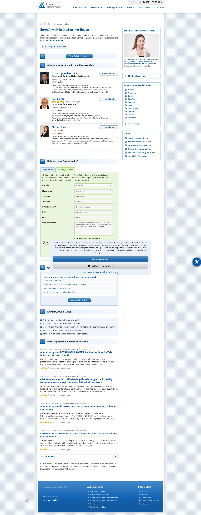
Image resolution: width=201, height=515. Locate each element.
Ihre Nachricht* (49, 222)
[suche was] (60, 16)
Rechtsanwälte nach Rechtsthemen (103, 501)
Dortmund (132, 117)
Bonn (130, 105)
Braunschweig (133, 108)
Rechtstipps (96, 8)
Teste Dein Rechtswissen (79, 56)
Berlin (130, 96)
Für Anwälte (144, 8)
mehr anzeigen (134, 124)
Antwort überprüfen (79, 300)
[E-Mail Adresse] (93, 207)
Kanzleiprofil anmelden (99, 491)
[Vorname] (93, 196)
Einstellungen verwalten (100, 266)
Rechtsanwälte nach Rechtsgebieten (104, 498)
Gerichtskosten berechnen (139, 149)
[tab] (56, 46)
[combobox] (93, 185)
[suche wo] (107, 16)
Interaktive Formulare (137, 156)
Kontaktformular (55, 40)
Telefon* (46, 201)
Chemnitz (131, 114)
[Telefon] (93, 202)
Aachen (131, 90)
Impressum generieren (138, 138)
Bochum (131, 102)
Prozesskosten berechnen (139, 145)
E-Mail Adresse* (49, 207)
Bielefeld (131, 99)
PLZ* (44, 212)
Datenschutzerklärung (107, 272)
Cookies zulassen (100, 259)
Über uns (145, 504)
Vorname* (46, 196)
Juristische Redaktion (98, 507)
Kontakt (145, 494)
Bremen (131, 111)
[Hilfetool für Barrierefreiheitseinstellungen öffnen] (197, 262)
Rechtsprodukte (114, 8)
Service (130, 8)
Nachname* (47, 191)
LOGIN (160, 8)
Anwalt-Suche (79, 8)
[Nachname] (93, 191)
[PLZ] (93, 212)
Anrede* (46, 185)
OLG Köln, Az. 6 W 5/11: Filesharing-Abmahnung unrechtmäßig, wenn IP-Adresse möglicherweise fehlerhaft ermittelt (76, 381)
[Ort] (93, 217)
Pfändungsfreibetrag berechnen (142, 152)
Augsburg (132, 93)
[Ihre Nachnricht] (93, 228)
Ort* (44, 217)
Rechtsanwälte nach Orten (100, 495)
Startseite (145, 491)
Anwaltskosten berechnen (139, 141)
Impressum (88, 272)
